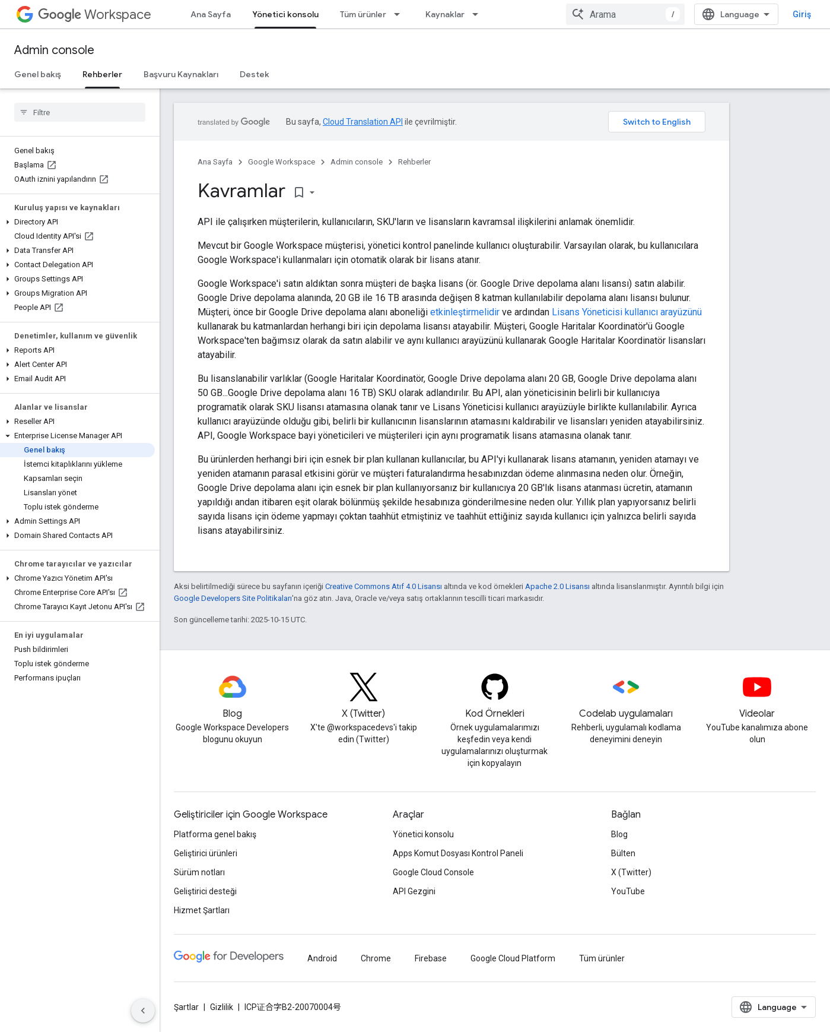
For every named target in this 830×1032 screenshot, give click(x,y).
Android (322, 958)
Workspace (94, 15)
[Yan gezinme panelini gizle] (143, 1010)
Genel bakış (37, 74)
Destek (254, 74)
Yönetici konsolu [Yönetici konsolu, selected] (285, 14)
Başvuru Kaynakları (181, 74)
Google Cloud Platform (512, 958)
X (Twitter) (631, 872)
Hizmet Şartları (202, 910)
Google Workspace (281, 161)
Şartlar (186, 1007)
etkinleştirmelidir (465, 312)
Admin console (54, 50)
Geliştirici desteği (205, 891)
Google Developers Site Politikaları (233, 598)
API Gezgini (414, 891)
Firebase (431, 958)
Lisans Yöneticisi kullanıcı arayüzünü (627, 312)
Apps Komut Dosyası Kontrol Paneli (458, 853)
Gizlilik (221, 1007)
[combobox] (625, 14)
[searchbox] (79, 112)
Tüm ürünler (363, 14)
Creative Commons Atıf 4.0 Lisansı (383, 586)
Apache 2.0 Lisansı (557, 586)
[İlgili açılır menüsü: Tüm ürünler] (400, 14)
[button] (77, 222)
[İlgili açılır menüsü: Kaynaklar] (479, 14)
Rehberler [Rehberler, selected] (102, 74)
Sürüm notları (199, 872)
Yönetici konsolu (423, 834)
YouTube (628, 891)
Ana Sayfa (210, 14)
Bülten (623, 853)
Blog (619, 834)
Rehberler (414, 161)
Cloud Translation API (363, 121)
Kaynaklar (445, 14)
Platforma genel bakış (215, 834)
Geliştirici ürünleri (205, 853)
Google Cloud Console (433, 872)
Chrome (376, 958)
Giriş (802, 14)
